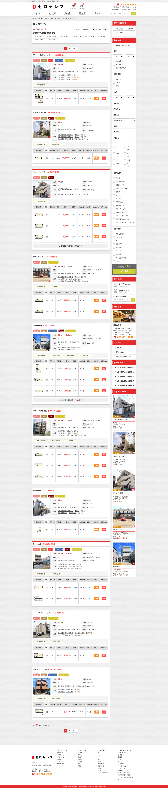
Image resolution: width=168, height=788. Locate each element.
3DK (117, 156)
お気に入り (73, 6)
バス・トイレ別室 (122, 216)
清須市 (64, 560)
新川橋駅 (72, 564)
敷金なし (119, 61)
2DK (128, 150)
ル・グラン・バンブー (49, 613)
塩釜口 (100, 761)
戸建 (117, 86)
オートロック (120, 205)
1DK (117, 146)
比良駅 (74, 635)
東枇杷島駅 (72, 279)
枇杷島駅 (71, 568)
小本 (99, 757)
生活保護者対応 (121, 258)
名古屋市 (64, 71)
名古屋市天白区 (76, 36)
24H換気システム (121, 212)
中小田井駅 (69, 689)
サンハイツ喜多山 (47, 411)
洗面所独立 (119, 202)
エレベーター (120, 181)
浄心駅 (77, 277)
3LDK (128, 156)
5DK (117, 167)
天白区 (69, 189)
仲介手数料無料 (121, 68)
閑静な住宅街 (55, 144)
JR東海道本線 (62, 568)
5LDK (128, 167)
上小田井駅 (69, 692)
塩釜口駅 (77, 194)
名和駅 (68, 79)
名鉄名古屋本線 (62, 279)
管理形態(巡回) (41, 144)
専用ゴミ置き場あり (122, 188)
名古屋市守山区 (89, 36)
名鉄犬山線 (61, 689)
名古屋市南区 (52, 40)
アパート (119, 82)
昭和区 (69, 129)
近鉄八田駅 (71, 347)
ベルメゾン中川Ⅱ (47, 113)
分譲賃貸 (119, 247)
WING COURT (46, 257)
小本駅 (68, 350)
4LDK (117, 163)
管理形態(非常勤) (55, 355)
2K (116, 150)
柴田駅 (68, 75)
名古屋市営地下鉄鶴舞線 (65, 135)
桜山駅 (77, 137)
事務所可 (119, 244)
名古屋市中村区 (51, 36)
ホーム (38, 13)
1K (128, 143)
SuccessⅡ (44, 544)
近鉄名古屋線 (62, 347)
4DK (128, 160)
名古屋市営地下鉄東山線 (65, 511)
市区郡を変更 (118, 29)
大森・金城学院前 (103, 772)
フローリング (120, 209)
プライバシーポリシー (64, 757)
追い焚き (119, 198)
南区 (68, 71)
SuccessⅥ (44, 325)
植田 (99, 759)
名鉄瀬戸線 (61, 431)
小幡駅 (68, 433)
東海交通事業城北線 (64, 635)
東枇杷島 (101, 766)
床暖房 (118, 192)
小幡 (99, 768)
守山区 (69, 427)
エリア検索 (52, 13)
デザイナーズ (120, 261)
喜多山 (100, 770)
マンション (119, 79)
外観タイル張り (41, 440)
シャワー (119, 195)
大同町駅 (69, 77)
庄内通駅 (77, 281)
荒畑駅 (77, 135)
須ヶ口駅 (72, 566)
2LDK (117, 153)
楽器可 (118, 241)
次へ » (74, 48)
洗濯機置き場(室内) (122, 219)
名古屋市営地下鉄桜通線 (65, 137)
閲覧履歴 (82, 6)
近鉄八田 (101, 764)
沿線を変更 (129, 29)
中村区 (69, 342)
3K (128, 153)
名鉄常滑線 (61, 75)
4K (116, 160)
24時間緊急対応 (41, 85)
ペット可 (119, 251)
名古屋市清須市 (101, 36)
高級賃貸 (119, 254)
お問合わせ (97, 13)
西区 (68, 273)
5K (128, 163)
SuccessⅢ (44, 490)
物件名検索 (60, 764)
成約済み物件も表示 (122, 46)
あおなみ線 (61, 350)
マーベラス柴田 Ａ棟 (49, 55)
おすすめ (56, 286)
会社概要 (60, 752)
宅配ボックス (120, 185)
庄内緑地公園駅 (80, 633)
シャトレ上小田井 (47, 669)
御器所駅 (77, 139)
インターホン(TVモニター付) (125, 223)
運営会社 (82, 13)
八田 (99, 755)
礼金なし (119, 64)
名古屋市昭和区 (39, 40)
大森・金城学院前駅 (72, 435)
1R (117, 143)
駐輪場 (118, 178)
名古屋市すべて (39, 36)
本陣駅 (77, 511)
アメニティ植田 (46, 172)
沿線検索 (67, 13)
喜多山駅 (69, 431)
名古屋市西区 (64, 36)
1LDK (128, 146)
